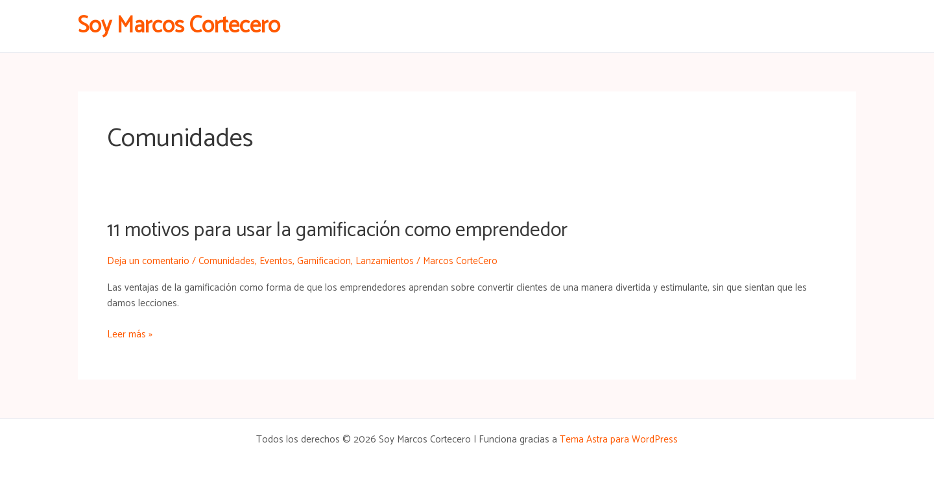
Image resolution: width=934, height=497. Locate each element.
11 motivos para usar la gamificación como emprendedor (337, 230)
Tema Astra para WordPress (619, 439)
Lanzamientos (384, 261)
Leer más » (129, 335)
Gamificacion (324, 261)
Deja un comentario (148, 261)
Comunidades (226, 261)
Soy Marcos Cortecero (179, 26)
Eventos (276, 261)
